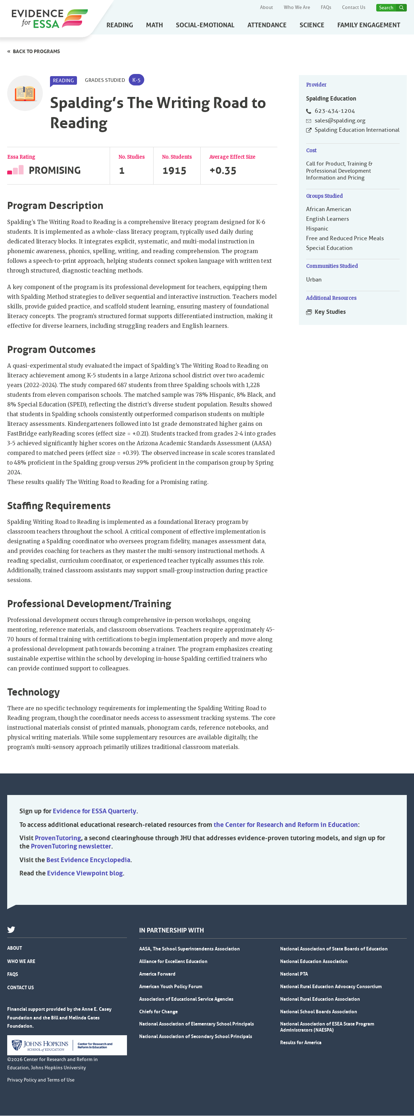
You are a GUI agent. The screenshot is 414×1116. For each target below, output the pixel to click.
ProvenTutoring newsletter (71, 847)
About (266, 7)
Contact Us (353, 7)
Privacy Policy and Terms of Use (40, 1080)
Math (154, 25)
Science (312, 25)
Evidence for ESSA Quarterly (94, 812)
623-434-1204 (335, 111)
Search (386, 8)
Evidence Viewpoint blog (85, 874)
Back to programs (36, 51)
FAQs (326, 7)
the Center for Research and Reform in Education (286, 825)
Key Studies (330, 312)
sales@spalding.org (340, 120)
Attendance (267, 25)
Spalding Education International (357, 130)
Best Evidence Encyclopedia (88, 861)
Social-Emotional (205, 25)
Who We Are (297, 7)
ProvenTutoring (58, 839)
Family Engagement (368, 25)
